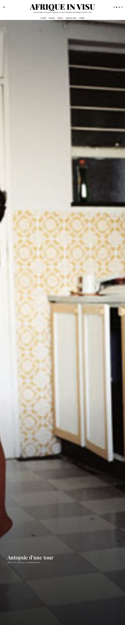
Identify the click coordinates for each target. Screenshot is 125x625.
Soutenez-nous (71, 18)
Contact (82, 18)
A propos (51, 18)
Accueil (43, 18)
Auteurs (60, 18)
